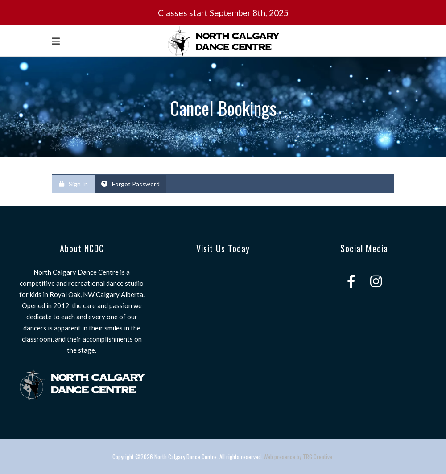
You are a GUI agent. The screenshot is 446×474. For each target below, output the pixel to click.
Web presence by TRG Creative (298, 456)
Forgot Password (130, 184)
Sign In (73, 184)
